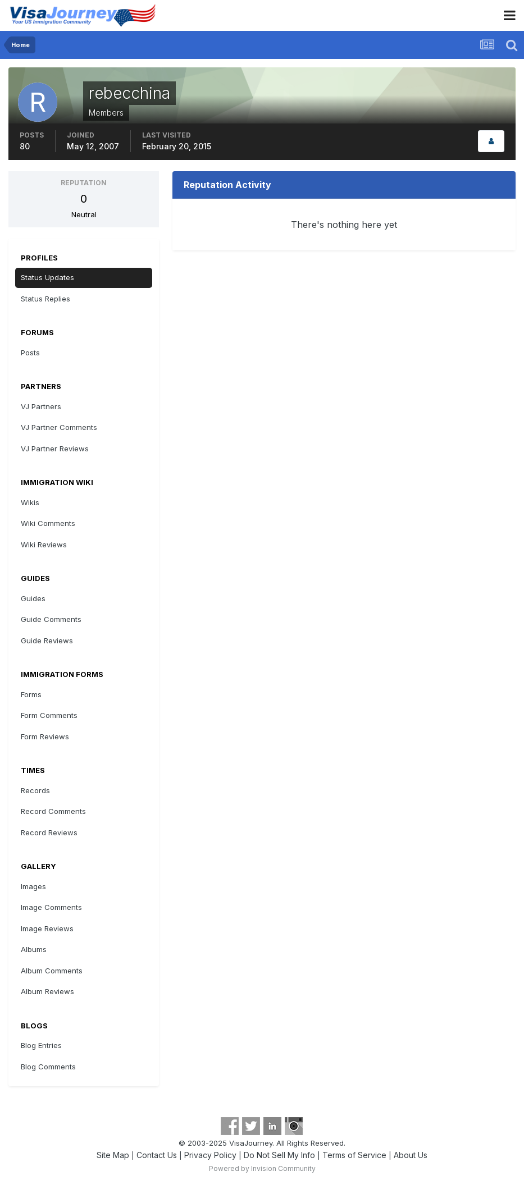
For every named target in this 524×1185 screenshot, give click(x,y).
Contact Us (156, 1155)
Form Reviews (45, 736)
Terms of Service (354, 1155)
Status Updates (47, 277)
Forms (31, 694)
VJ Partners (41, 406)
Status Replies (45, 298)
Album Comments (52, 970)
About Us (410, 1155)
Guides (33, 598)
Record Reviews (49, 832)
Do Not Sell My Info (279, 1155)
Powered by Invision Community (262, 1168)
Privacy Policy (210, 1155)
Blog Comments (48, 1066)
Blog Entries (41, 1045)
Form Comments (49, 715)
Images (33, 886)
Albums (34, 949)
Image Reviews (47, 928)
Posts (30, 352)
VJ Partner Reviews (55, 448)
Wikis (30, 502)
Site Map (113, 1155)
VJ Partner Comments (59, 427)
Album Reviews (47, 991)
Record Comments (53, 811)
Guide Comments (51, 619)
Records (35, 790)
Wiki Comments (48, 523)
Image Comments (51, 907)
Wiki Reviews (44, 544)
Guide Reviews (47, 640)
